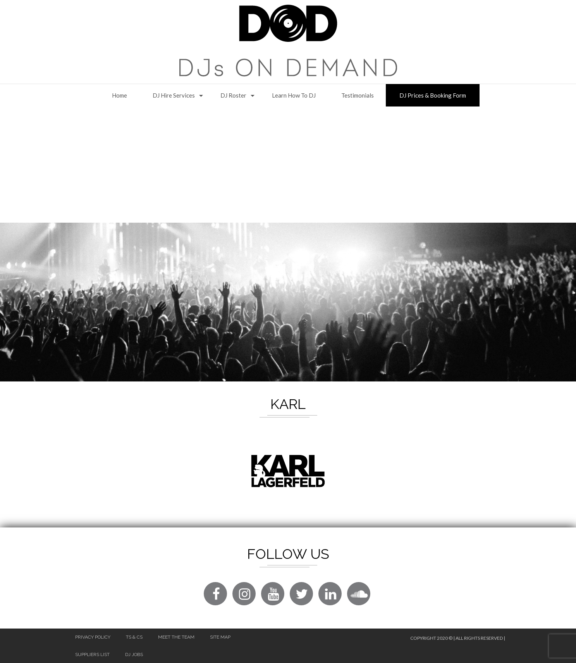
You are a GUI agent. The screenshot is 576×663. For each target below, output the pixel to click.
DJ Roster (233, 95)
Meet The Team (176, 637)
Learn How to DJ (294, 95)
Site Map (220, 637)
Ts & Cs (134, 637)
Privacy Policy (92, 637)
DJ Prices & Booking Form (432, 95)
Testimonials (357, 95)
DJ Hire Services (174, 95)
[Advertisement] (288, 164)
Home (119, 95)
